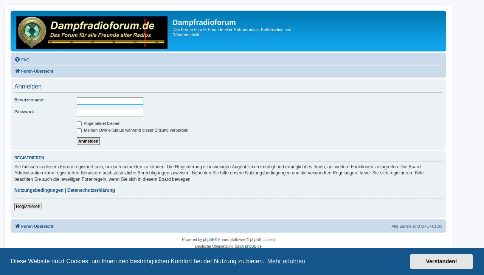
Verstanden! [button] (441, 261)
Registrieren (28, 206)
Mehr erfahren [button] (286, 261)
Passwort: (24, 111)
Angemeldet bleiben (99, 123)
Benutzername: (29, 100)
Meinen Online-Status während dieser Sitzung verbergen (132, 130)
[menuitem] (21, 59)
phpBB (208, 240)
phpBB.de (253, 246)
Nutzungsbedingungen (39, 190)
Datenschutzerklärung (91, 190)
